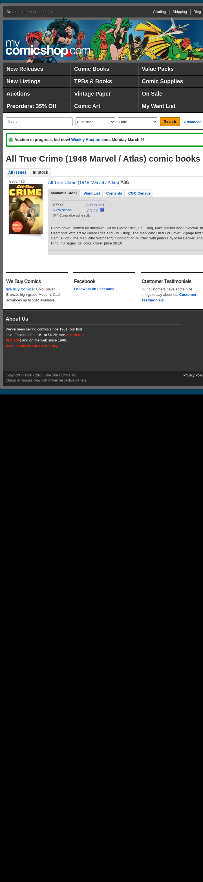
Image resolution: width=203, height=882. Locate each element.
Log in (48, 12)
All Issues (17, 172)
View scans (62, 210)
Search (170, 121)
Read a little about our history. (32, 346)
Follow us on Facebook (94, 289)
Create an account (21, 12)
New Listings (23, 81)
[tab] (64, 193)
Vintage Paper (92, 94)
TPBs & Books (93, 81)
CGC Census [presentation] (139, 193)
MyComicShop (48, 48)
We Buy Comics (20, 289)
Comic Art (87, 106)
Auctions (18, 94)
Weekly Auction (85, 139)
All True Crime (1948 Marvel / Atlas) (83, 182)
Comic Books (91, 69)
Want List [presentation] (92, 193)
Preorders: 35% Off (31, 106)
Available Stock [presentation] (64, 193)
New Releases (24, 69)
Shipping (180, 12)
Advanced (193, 122)
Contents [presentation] (114, 193)
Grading (159, 12)
